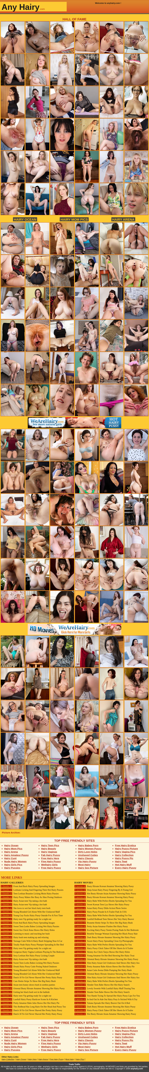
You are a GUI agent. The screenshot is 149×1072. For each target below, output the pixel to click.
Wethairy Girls (49, 864)
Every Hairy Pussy (125, 867)
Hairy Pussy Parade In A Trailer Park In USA (100, 912)
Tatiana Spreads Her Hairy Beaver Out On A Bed (102, 1003)
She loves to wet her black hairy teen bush (25, 908)
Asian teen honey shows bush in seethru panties (28, 985)
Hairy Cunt (10, 858)
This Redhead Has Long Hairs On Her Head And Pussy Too (33, 1007)
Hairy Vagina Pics (125, 851)
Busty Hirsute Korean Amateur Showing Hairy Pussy (104, 886)
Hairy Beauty (48, 848)
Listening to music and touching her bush (25, 934)
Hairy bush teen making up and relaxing (25, 937)
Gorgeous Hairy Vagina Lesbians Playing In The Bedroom (33, 952)
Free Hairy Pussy (51, 867)
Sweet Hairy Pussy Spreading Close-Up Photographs (103, 941)
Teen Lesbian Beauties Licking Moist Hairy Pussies (30, 893)
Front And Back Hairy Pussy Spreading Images (28, 886)
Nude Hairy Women (15, 861)
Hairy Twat (121, 861)
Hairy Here (32, 1059)
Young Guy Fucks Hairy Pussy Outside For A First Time (32, 915)
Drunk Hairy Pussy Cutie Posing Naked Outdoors (29, 966)
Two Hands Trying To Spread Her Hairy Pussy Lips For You (107, 996)
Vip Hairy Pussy (87, 861)
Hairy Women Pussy (89, 848)
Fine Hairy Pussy (51, 861)
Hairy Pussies (12, 867)
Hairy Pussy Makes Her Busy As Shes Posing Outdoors (31, 897)
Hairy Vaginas (49, 851)
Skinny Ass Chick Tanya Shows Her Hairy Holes (102, 952)
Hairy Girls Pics (13, 864)
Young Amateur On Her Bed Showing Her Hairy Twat (104, 955)
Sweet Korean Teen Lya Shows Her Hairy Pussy (101, 904)
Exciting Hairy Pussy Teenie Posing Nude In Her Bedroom (106, 930)
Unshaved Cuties (88, 855)
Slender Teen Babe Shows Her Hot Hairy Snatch (102, 985)
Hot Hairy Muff (123, 864)
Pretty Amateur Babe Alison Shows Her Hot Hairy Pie (104, 966)
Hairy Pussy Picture (126, 848)
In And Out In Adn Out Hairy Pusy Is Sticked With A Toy (105, 999)
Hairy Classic (85, 858)
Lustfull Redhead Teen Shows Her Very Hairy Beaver (104, 919)
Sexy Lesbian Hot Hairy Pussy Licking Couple (28, 955)
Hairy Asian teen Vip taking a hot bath (24, 901)
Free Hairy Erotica (125, 845)
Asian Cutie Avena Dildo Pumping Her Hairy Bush (103, 970)
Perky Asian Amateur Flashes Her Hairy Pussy (101, 926)
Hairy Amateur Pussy (16, 855)
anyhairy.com (137, 1069)
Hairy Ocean (25, 219)
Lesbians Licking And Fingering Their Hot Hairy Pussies (32, 890)
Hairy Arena (123, 219)
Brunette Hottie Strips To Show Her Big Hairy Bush (103, 923)
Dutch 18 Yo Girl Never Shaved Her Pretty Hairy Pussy (31, 977)
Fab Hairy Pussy (50, 855)
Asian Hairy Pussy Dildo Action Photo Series (100, 908)
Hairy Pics (80, 1059)
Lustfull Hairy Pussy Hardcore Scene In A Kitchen (29, 999)
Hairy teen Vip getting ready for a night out (26, 919)
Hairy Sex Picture (88, 867)
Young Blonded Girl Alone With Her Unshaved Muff (30, 912)
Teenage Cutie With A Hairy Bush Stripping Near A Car (31, 941)
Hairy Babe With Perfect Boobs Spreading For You (103, 901)
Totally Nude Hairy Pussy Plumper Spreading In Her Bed (32, 945)
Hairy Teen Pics (50, 845)
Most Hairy (84, 864)
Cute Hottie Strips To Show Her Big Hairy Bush (28, 981)
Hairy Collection (124, 855)
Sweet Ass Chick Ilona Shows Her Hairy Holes (28, 930)
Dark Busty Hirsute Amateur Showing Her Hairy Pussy (104, 937)
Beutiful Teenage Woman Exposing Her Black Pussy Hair (106, 934)
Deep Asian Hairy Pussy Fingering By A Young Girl (103, 890)
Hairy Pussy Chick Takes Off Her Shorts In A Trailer (103, 948)
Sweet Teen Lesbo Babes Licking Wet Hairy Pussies (30, 926)
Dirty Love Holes (87, 851)
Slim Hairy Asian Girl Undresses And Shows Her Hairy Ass (106, 963)
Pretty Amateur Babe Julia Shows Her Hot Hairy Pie (30, 1003)
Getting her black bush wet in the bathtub (25, 992)
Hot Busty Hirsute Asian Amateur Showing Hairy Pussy (105, 893)
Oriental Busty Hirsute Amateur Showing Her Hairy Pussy (33, 988)
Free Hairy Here (50, 858)
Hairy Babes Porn (88, 845)
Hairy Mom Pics (74, 219)
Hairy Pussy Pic (124, 858)
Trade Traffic (74, 1064)
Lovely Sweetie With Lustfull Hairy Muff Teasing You (104, 988)
